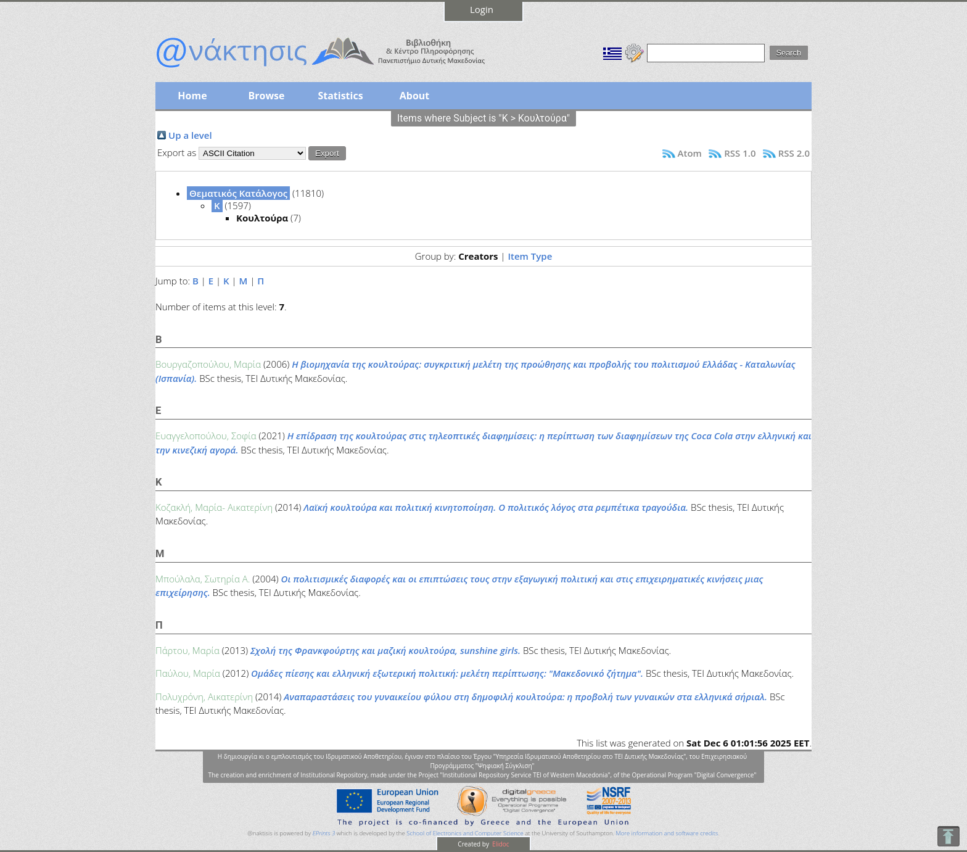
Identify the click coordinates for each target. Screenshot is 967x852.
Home (192, 95)
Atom (690, 153)
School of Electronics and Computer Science (464, 833)
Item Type (530, 256)
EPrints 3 (324, 833)
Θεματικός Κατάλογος (238, 193)
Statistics (340, 95)
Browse (266, 95)
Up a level (190, 135)
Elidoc (500, 844)
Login (481, 9)
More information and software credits (666, 833)
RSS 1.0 (739, 153)
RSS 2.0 (794, 153)
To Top (948, 836)
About (415, 95)
